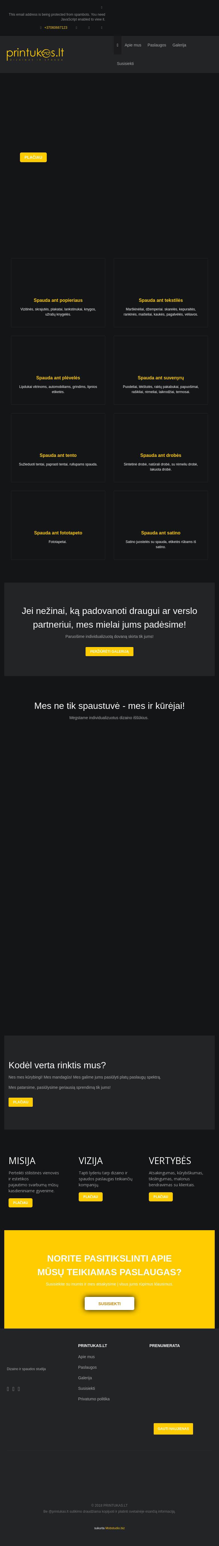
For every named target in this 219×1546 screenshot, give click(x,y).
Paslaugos (87, 1367)
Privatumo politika (94, 1399)
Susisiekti (86, 1388)
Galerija (85, 1378)
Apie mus (86, 1356)
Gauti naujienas (173, 1429)
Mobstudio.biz (115, 1528)
